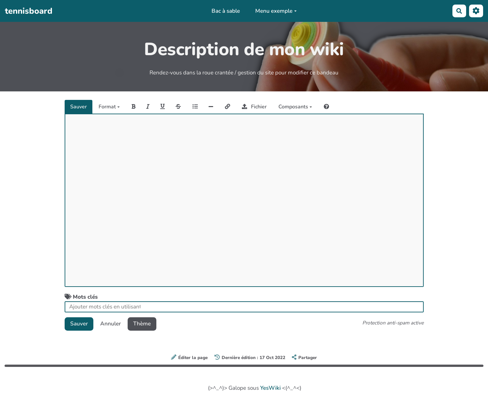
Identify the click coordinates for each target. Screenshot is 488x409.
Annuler (110, 323)
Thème (142, 323)
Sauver (78, 106)
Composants (295, 106)
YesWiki (270, 388)
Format (109, 106)
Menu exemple (276, 11)
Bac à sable (226, 11)
